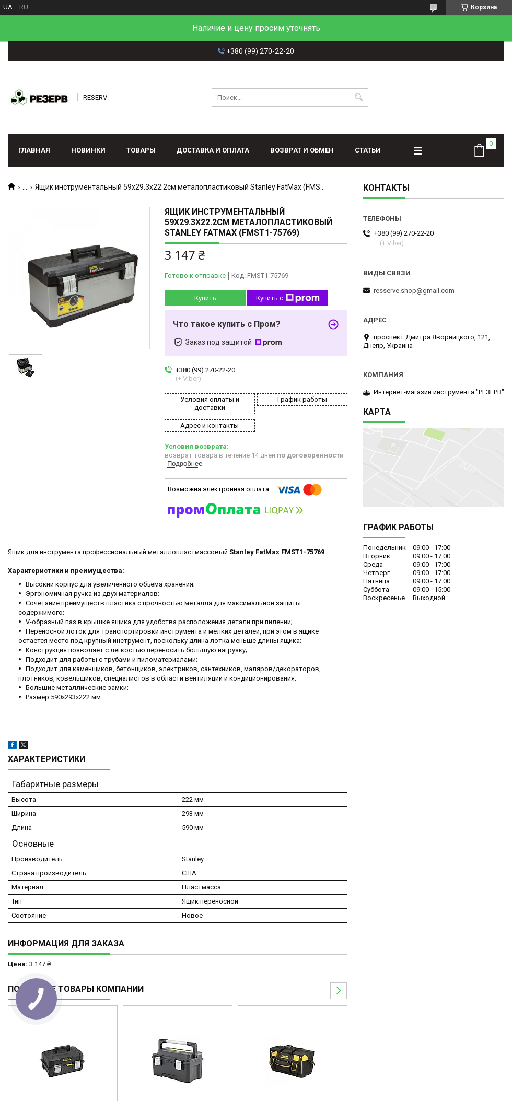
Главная (34, 150)
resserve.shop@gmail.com (414, 291)
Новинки (88, 150)
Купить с (288, 298)
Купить (205, 298)
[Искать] (359, 97)
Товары (141, 150)
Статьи (368, 150)
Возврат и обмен (302, 150)
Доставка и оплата (213, 150)
